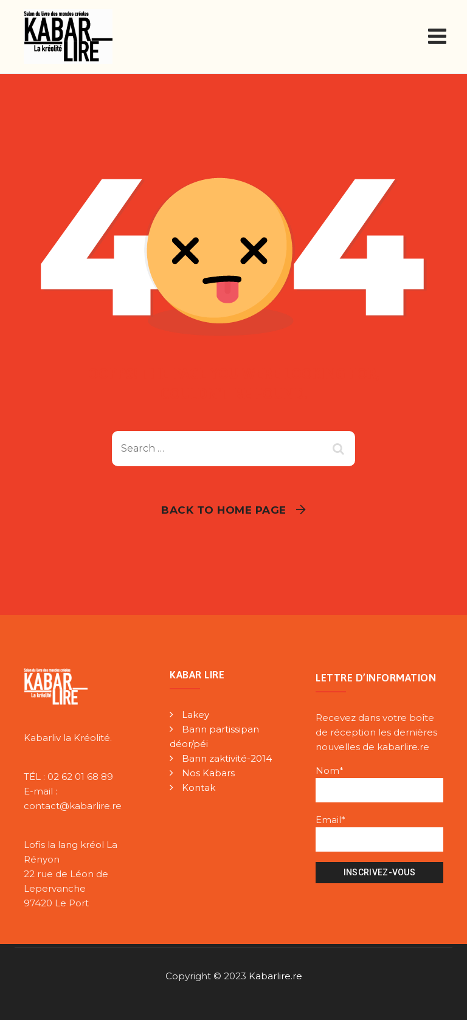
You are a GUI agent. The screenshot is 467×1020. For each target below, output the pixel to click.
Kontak (198, 787)
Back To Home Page (223, 510)
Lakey (195, 714)
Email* (379, 833)
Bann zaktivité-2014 (227, 758)
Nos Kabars (208, 773)
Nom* (379, 783)
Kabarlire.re (275, 976)
